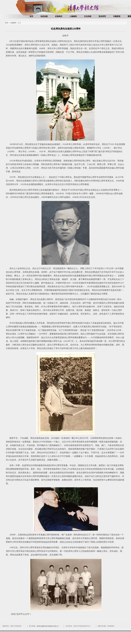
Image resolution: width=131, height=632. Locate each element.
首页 (31, 16)
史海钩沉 (58, 16)
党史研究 (102, 16)
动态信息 (44, 16)
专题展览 (116, 16)
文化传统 (87, 16)
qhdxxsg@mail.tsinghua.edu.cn (47, 626)
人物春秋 (73, 16)
